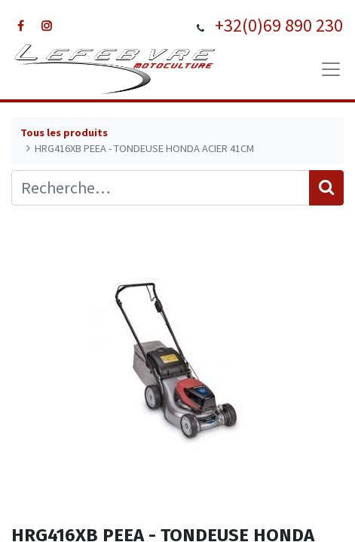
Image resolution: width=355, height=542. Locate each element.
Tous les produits (64, 132)
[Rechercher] (326, 188)
